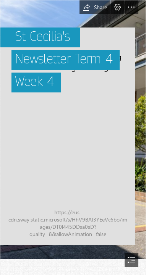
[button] (94, 7)
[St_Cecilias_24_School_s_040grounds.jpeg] (73, 129)
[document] (73, 137)
